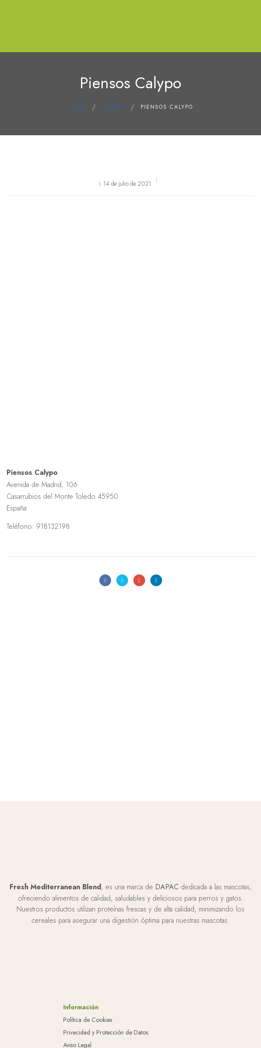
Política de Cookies (87, 1019)
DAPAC (167, 887)
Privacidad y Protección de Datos (105, 1032)
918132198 (53, 526)
